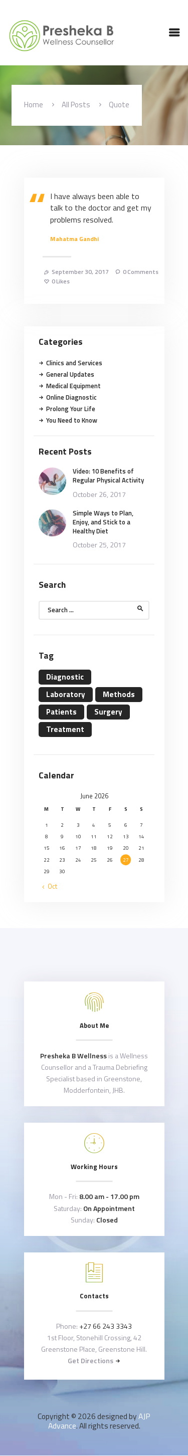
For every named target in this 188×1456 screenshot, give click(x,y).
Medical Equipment (73, 386)
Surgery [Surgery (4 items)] (108, 712)
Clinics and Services (74, 363)
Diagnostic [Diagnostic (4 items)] (65, 677)
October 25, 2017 (99, 544)
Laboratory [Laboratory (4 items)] (65, 694)
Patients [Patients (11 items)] (61, 712)
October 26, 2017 (99, 494)
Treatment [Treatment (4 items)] (65, 729)
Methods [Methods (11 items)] (119, 694)
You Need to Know (71, 420)
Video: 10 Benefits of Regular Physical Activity (108, 476)
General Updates (70, 374)
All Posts (76, 104)
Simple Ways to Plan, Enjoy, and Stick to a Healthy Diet (103, 522)
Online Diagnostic (71, 397)
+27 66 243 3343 (105, 1326)
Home (33, 104)
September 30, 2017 (80, 271)
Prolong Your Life (70, 409)
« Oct (50, 886)
